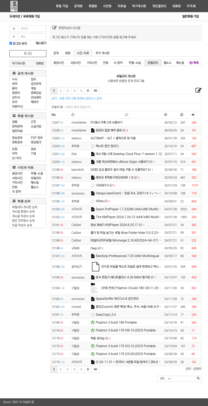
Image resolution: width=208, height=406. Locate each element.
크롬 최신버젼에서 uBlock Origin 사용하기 (122, 161)
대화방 (176, 6)
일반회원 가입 (190, 16)
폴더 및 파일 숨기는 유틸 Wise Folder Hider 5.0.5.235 (125, 232)
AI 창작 (16, 191)
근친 (33, 122)
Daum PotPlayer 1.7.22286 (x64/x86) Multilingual (131, 209)
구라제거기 (102, 185)
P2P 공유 (37, 137)
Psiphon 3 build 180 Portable (116, 322)
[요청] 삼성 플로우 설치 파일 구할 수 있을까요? (119, 169)
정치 (33, 79)
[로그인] (10, 43)
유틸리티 (36, 178)
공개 (56, 53)
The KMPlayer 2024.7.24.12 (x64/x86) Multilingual (132, 217)
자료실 (122, 6)
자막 (14, 153)
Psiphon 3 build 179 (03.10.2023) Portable (126, 346)
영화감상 (36, 93)
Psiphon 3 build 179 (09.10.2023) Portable (126, 330)
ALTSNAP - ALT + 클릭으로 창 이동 (113, 138)
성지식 (16, 97)
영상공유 (17, 137)
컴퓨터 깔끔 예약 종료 (109, 130)
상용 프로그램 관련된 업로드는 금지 (80, 98)
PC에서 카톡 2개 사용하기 (106, 122)
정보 (33, 149)
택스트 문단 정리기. (107, 146)
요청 (14, 149)
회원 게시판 (23, 116)
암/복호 (17, 158)
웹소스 (35, 187)
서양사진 (17, 178)
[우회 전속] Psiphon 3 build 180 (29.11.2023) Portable (138, 288)
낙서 (14, 79)
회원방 (93, 6)
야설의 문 (28, 402)
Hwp (94, 248)
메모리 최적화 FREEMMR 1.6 (114, 177)
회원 (67, 53)
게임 (33, 88)
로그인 (28, 53)
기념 (33, 153)
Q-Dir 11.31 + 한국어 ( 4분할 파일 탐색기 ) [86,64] (128, 362)
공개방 (78, 6)
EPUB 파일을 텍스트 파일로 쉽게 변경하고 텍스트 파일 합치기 (138, 266)
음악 (14, 88)
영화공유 (17, 142)
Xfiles (100, 201)
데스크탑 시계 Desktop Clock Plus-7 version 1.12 (129, 154)
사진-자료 (83, 53)
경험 (14, 122)
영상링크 (36, 142)
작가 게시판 (103, 53)
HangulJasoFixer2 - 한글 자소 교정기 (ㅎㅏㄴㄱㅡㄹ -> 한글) (134, 193)
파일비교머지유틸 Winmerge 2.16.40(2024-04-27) (124, 240)
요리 (14, 102)
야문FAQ (17, 106)
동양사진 (17, 173)
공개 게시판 (23, 73)
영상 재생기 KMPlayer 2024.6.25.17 (114, 225)
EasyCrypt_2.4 (106, 314)
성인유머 (36, 83)
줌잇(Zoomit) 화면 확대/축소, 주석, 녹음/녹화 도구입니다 (131, 306)
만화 (14, 187)
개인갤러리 (159, 6)
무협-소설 (37, 173)
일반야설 (17, 131)
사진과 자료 (23, 167)
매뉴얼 (35, 182)
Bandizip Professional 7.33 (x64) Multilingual (127, 256)
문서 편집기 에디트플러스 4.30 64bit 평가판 (123, 277)
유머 (14, 83)
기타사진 (17, 182)
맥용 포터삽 (98, 338)
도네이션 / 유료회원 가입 (24, 16)
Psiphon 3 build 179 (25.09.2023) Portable (126, 354)
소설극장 (36, 126)
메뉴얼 (180, 63)
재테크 (35, 102)
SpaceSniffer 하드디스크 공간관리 (117, 298)
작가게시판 (139, 6)
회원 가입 (62, 6)
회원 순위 (21, 201)
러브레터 (36, 97)
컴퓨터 (16, 93)
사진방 (107, 6)
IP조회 (191, 6)
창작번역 (17, 126)
